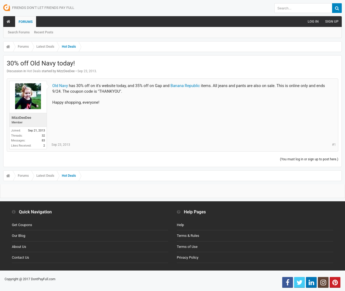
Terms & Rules (188, 236)
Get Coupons (22, 225)
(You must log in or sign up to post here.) (309, 159)
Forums (26, 22)
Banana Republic (185, 85)
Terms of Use (187, 247)
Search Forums (19, 32)
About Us (19, 247)
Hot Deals (34, 71)
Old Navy (60, 85)
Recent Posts (43, 32)
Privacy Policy (187, 257)
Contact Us (20, 257)
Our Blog (18, 236)
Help (180, 225)
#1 (334, 145)
